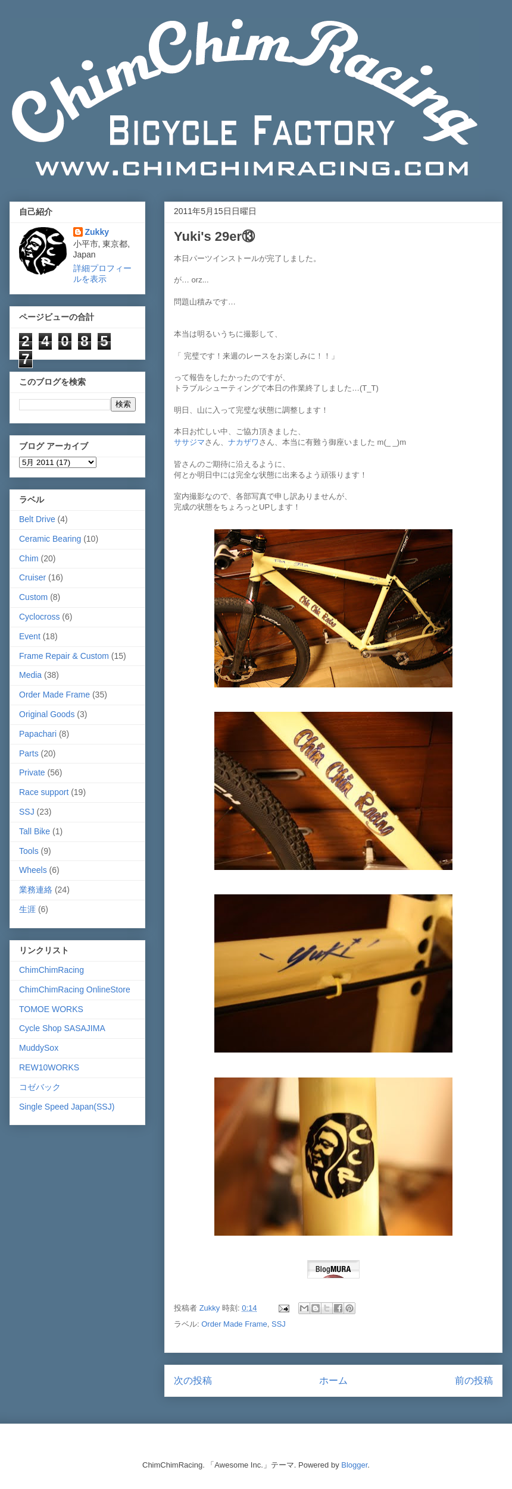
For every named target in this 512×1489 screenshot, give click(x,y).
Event (29, 636)
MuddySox (38, 1048)
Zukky (97, 232)
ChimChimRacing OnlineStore (74, 989)
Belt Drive (37, 519)
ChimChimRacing (51, 970)
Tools (29, 851)
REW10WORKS (49, 1067)
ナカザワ (243, 442)
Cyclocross (39, 616)
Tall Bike (34, 831)
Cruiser (32, 577)
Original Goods (46, 714)
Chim (29, 558)
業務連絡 (35, 889)
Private (32, 772)
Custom (33, 597)
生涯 (27, 909)
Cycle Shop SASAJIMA (62, 1028)
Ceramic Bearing (50, 539)
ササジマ (189, 442)
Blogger (354, 1464)
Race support (43, 792)
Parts (29, 753)
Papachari (38, 734)
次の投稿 (193, 1380)
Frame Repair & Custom (64, 656)
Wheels (33, 870)
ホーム (333, 1380)
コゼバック (40, 1087)
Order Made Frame (234, 1324)
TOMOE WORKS (51, 1009)
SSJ (278, 1324)
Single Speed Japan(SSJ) (66, 1106)
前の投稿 (474, 1380)
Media (30, 675)
